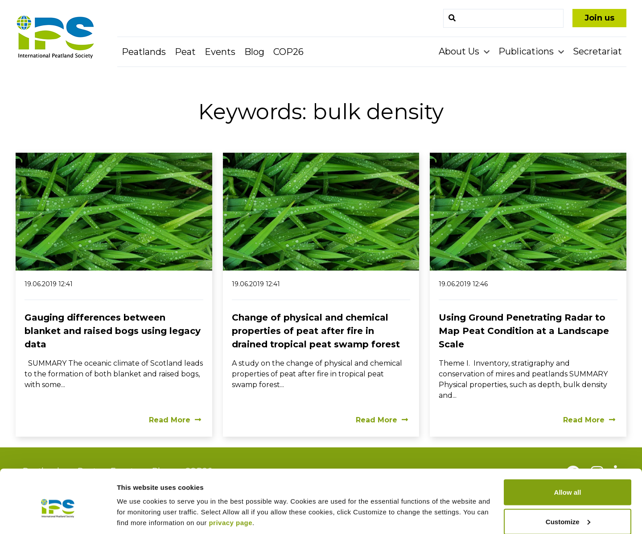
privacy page (230, 482)
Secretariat (597, 51)
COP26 (288, 51)
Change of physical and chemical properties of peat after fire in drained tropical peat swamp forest (316, 331)
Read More (175, 420)
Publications (527, 51)
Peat (185, 51)
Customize (568, 481)
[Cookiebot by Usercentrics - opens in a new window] (58, 516)
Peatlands (144, 51)
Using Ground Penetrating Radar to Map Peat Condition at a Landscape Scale (524, 331)
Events (220, 51)
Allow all (567, 451)
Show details (137, 506)
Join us (599, 18)
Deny (568, 510)
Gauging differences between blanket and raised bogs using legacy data (113, 331)
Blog (254, 51)
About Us (460, 51)
